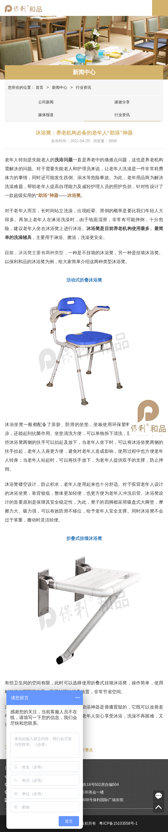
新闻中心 (84, 72)
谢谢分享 (122, 102)
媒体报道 (46, 115)
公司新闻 (46, 102)
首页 (39, 87)
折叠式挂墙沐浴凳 (84, 538)
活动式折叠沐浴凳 (84, 280)
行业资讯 (122, 115)
